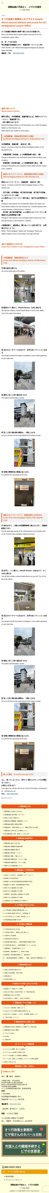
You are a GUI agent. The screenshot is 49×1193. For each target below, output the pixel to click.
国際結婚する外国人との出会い (13, 811)
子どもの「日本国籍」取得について (14, 1008)
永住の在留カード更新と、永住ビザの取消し (17, 998)
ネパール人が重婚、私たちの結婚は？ (15, 1049)
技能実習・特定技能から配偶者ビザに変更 (16, 894)
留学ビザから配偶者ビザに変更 (13, 888)
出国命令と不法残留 (10, 935)
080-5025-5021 (18, 53)
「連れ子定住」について (11, 1017)
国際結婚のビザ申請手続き (25, 870)
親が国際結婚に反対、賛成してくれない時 (16, 834)
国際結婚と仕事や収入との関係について (16, 830)
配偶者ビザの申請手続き (11, 878)
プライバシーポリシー (13, 1179)
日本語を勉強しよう (10, 979)
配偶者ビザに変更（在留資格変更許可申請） (17, 884)
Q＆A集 (6, 1036)
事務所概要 (9, 1176)
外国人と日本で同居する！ (12, 818)
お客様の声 (7, 1039)
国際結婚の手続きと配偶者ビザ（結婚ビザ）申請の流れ (20, 1027)
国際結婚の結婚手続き (25, 838)
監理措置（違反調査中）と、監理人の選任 (16, 951)
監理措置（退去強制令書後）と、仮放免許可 (17, 954)
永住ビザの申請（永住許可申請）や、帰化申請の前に (19, 992)
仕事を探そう (8, 976)
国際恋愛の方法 (25, 806)
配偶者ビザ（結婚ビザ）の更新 (13, 988)
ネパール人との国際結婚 (26, 1044)
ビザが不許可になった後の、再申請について (17, 916)
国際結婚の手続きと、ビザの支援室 (24, 7)
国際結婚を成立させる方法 (12, 843)
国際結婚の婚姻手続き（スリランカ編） (16, 859)
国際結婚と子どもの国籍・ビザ (25, 1003)
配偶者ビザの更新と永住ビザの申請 (25, 983)
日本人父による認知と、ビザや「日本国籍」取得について (21, 1014)
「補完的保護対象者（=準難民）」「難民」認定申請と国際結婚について (24, 959)
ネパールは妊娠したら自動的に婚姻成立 (16, 1055)
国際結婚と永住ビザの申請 (12, 995)
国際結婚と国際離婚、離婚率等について (16, 821)
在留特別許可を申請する (11, 939)
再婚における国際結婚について (13, 865)
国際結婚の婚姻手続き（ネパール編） (15, 862)
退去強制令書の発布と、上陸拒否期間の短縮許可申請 (19, 942)
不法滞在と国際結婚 (25, 924)
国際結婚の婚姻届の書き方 (12, 849)
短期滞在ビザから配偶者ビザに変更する (16, 900)
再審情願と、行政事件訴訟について (14, 948)
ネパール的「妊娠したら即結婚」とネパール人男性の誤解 (21, 1058)
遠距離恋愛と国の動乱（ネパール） (14, 814)
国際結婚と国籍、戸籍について (13, 856)
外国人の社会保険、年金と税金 (13, 973)
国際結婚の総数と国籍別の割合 (13, 824)
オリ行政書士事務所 (25, 1187)
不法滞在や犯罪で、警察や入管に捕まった (16, 932)
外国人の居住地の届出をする (12, 969)
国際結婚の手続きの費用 (11, 1030)
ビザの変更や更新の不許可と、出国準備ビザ (17, 913)
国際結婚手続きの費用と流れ (25, 1022)
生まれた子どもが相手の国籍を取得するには (17, 1011)
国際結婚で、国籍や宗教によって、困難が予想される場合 (21, 827)
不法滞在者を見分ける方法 (12, 929)
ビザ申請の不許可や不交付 (25, 905)
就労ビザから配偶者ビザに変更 (13, 891)
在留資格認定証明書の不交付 (12, 919)
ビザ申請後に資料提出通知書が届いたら (16, 910)
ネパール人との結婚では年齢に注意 (14, 1052)
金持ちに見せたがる (10, 1062)
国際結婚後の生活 (25, 964)
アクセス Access (9, 1033)
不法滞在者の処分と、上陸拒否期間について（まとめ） (20, 945)
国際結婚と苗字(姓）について (13, 853)
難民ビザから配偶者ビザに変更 (13, 897)
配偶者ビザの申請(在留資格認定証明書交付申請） (18, 881)
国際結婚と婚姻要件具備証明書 (13, 846)
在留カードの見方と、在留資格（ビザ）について (18, 875)
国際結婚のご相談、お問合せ (24, 1066)
